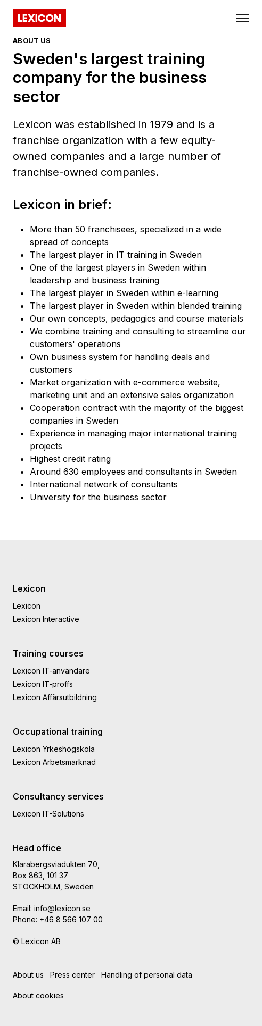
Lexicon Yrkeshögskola (54, 748)
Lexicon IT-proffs (43, 683)
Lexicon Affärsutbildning (55, 697)
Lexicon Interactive (46, 619)
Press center (72, 974)
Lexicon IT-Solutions (48, 813)
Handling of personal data (146, 974)
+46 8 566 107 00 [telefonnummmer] (71, 919)
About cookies (38, 995)
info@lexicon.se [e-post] (62, 908)
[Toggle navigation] (243, 18)
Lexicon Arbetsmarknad (54, 762)
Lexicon (26, 605)
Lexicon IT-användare (51, 670)
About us (28, 974)
